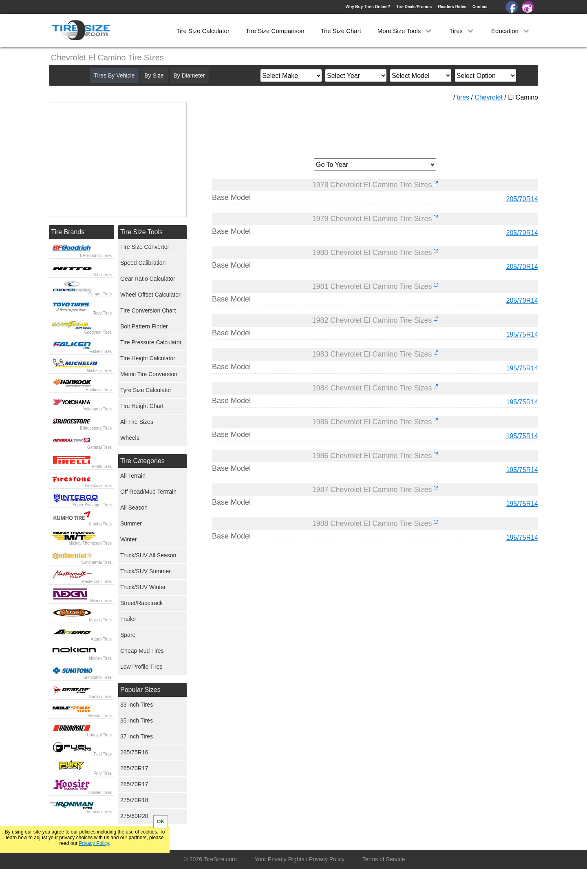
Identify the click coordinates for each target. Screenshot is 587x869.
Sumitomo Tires (98, 677)
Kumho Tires (100, 524)
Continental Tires (96, 562)
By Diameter (189, 75)
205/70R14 (522, 198)
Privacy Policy (94, 843)
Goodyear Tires (98, 332)
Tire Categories (142, 460)
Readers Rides (452, 6)
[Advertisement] (375, 127)
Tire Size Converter (144, 247)
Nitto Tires (102, 275)
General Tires (99, 447)
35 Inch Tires (136, 720)
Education (511, 30)
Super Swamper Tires (92, 505)
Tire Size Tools (141, 231)
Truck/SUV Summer (145, 571)
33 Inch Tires (136, 704)
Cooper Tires (100, 294)
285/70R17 (134, 784)
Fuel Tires (103, 754)
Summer (131, 523)
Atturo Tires (101, 639)
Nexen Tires (101, 601)
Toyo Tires (102, 313)
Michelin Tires (99, 370)
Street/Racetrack (141, 603)
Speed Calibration (143, 262)
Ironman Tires (99, 811)
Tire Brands (67, 231)
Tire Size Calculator (203, 30)
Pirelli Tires (102, 466)
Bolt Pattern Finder (144, 326)
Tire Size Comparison (275, 30)
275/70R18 (134, 800)
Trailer (128, 619)
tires (463, 97)
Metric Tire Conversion (148, 374)
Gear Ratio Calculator (147, 278)
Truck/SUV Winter (143, 587)
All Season (134, 507)
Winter (128, 539)
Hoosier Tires (100, 792)
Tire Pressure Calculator (150, 342)
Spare (127, 635)
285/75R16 (134, 752)
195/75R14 (522, 334)
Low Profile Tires (141, 666)
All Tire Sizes (136, 422)
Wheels (129, 437)
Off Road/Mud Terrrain (148, 491)
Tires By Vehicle (114, 75)
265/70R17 (134, 768)
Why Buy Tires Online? (367, 6)
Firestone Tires (98, 485)
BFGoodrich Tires (96, 255)
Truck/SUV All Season (148, 555)
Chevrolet (488, 97)
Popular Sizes (140, 689)
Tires (462, 30)
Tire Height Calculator (147, 358)
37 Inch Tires (136, 736)
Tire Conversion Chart (148, 310)
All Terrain (133, 475)
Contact (480, 6)
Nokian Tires (100, 658)
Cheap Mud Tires (142, 650)
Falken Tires (101, 351)
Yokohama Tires (97, 409)
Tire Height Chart (141, 406)
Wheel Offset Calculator (150, 294)
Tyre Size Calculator (145, 390)
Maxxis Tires (100, 620)
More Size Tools (405, 30)
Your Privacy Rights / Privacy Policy (299, 859)
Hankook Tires (99, 390)
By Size (153, 75)
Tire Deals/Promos (414, 6)
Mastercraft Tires (97, 581)
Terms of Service (383, 859)
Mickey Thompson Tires (90, 543)
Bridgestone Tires (96, 428)
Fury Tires (103, 773)
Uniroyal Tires (99, 735)
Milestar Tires (100, 716)
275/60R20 (134, 816)
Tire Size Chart (340, 30)
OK (160, 822)
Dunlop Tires (100, 696)
